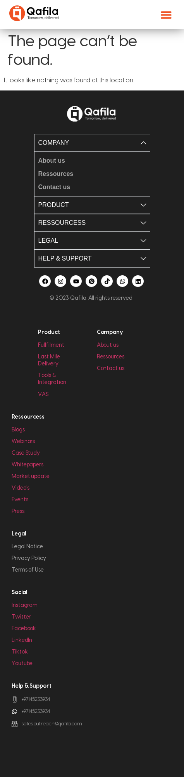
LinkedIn (22, 640)
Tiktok (20, 652)
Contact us (110, 368)
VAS (43, 394)
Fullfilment (51, 345)
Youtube (22, 663)
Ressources (110, 357)
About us (108, 345)
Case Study (26, 453)
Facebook (24, 628)
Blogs (18, 430)
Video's (20, 488)
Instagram (25, 605)
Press (18, 511)
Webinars (23, 441)
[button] (166, 14)
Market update (31, 476)
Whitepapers (27, 465)
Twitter (21, 617)
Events (20, 499)
